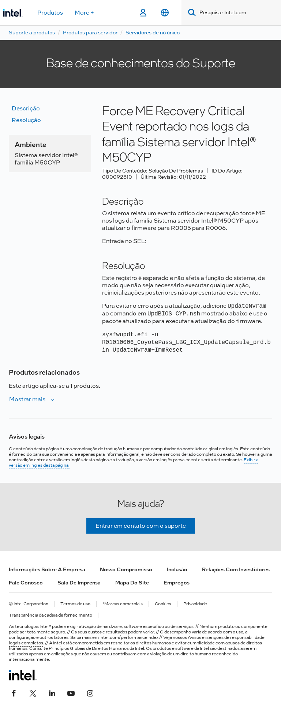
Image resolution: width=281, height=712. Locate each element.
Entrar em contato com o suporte (140, 526)
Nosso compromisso (126, 569)
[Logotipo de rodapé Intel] (23, 675)
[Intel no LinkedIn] (52, 692)
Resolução (26, 120)
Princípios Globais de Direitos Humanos (89, 648)
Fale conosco (26, 582)
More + (84, 12)
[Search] (190, 12)
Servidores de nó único (152, 32)
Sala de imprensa (79, 582)
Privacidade (195, 604)
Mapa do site (132, 582)
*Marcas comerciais (122, 604)
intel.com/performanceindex (129, 637)
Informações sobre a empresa (47, 569)
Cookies (163, 604)
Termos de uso (75, 604)
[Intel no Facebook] (14, 692)
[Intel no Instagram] (90, 692)
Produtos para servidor (90, 32)
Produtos (50, 12)
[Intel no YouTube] (71, 692)
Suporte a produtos (32, 32)
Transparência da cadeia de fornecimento (50, 615)
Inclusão (177, 569)
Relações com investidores (236, 569)
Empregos (177, 582)
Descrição (26, 108)
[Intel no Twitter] (33, 692)
